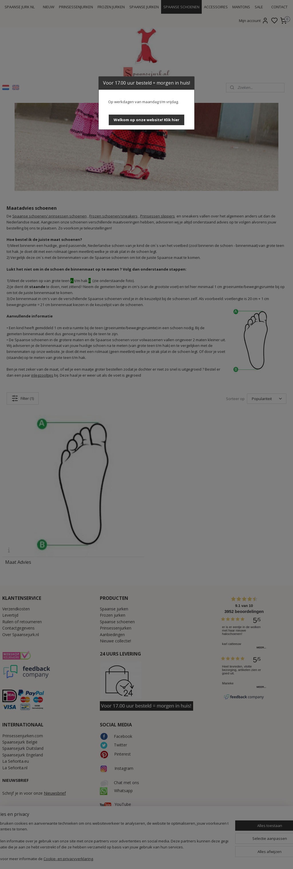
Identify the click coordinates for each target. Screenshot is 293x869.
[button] (146, 120)
